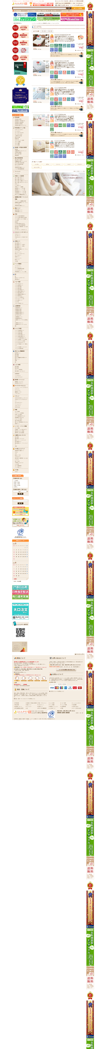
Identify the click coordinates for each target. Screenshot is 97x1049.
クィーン (58, 164)
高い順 (50, 31)
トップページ (34, 23)
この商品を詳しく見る (80, 50)
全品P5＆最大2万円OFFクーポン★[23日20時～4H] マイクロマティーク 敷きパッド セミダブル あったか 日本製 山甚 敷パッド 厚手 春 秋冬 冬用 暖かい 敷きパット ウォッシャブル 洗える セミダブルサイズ (64, 119)
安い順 (44, 31)
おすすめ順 (36, 31)
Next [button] (84, 193)
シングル (36, 164)
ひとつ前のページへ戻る (80, 171)
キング (69, 164)
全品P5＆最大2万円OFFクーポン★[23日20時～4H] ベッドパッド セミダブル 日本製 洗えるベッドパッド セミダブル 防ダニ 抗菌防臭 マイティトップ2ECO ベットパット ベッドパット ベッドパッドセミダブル (65, 145)
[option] (58, 184)
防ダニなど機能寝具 (43, 23)
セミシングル (36, 167)
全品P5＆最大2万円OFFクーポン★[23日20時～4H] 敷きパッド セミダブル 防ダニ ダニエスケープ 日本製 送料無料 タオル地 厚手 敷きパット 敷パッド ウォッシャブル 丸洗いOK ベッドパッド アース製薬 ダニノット (65, 92)
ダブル (47, 164)
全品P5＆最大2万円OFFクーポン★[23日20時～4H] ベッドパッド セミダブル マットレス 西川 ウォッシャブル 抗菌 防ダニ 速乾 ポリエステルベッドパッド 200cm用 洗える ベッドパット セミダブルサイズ (64, 39)
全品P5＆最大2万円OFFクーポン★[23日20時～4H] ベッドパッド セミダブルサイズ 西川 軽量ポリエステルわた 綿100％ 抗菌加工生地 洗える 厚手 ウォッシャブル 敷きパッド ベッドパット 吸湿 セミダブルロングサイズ (65, 65)
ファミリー (79, 164)
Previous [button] (33, 193)
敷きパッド (50, 23)
